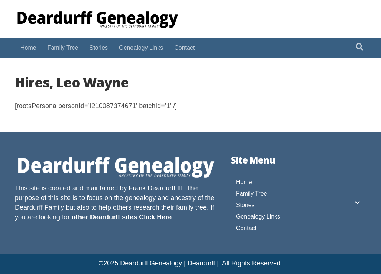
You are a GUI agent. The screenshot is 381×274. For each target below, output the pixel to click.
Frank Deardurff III (156, 188)
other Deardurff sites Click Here (122, 217)
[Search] (359, 47)
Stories (98, 48)
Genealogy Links (141, 48)
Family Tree (63, 48)
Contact (184, 48)
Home (28, 48)
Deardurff (29, 207)
